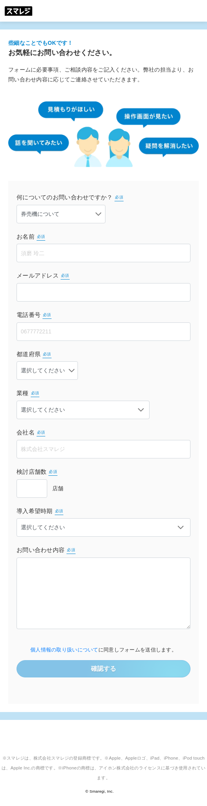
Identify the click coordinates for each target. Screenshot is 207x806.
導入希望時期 (40, 511)
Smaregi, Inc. (102, 791)
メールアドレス (43, 276)
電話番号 (34, 315)
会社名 (31, 432)
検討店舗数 (37, 472)
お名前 (31, 237)
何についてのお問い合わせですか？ (70, 197)
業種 (28, 393)
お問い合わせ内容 (46, 550)
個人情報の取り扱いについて (64, 650)
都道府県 (34, 354)
